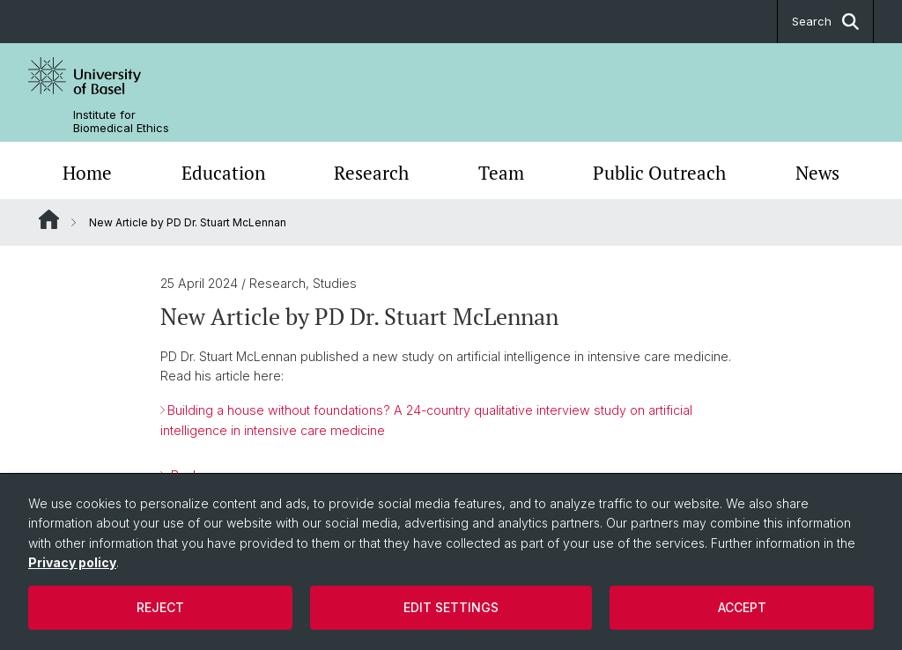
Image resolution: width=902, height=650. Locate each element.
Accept (742, 607)
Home (87, 172)
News (817, 172)
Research (371, 172)
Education (223, 172)
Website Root (49, 219)
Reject (160, 607)
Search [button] (825, 21)
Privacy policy (72, 562)
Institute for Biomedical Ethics (121, 121)
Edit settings (451, 607)
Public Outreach (659, 172)
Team (501, 172)
